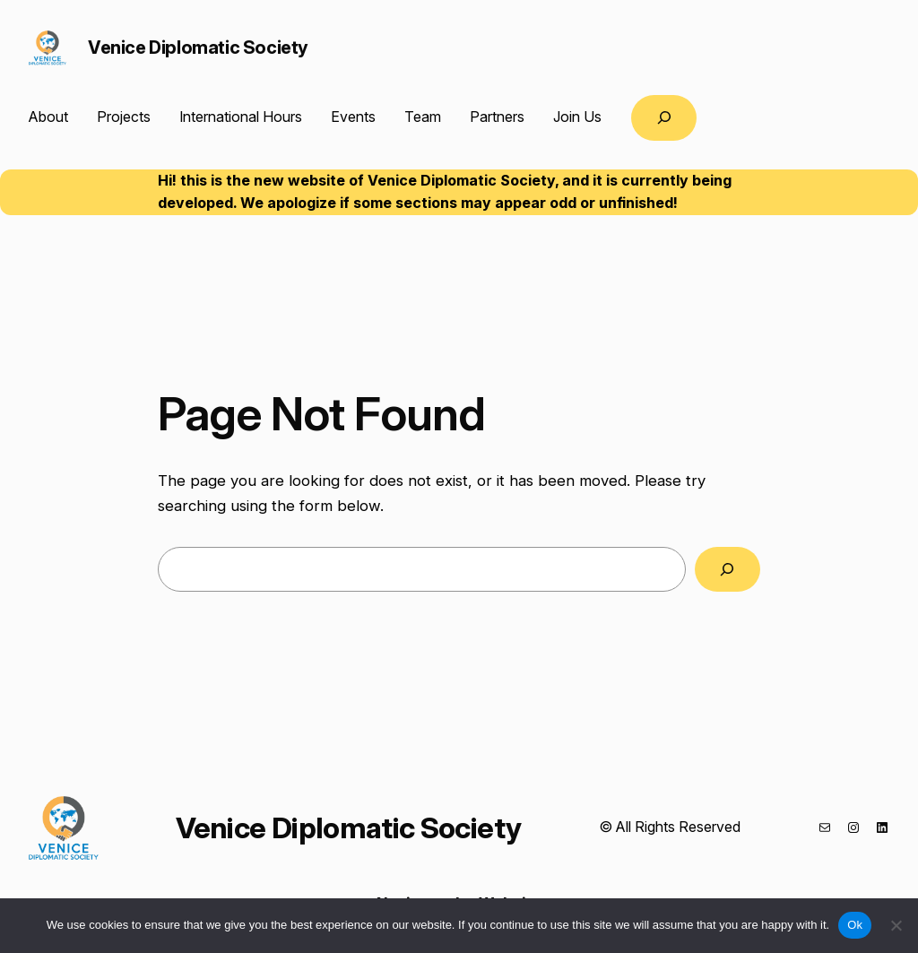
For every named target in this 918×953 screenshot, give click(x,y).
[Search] (727, 570)
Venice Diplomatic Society (198, 47)
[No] (896, 925)
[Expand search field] (664, 118)
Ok (854, 924)
